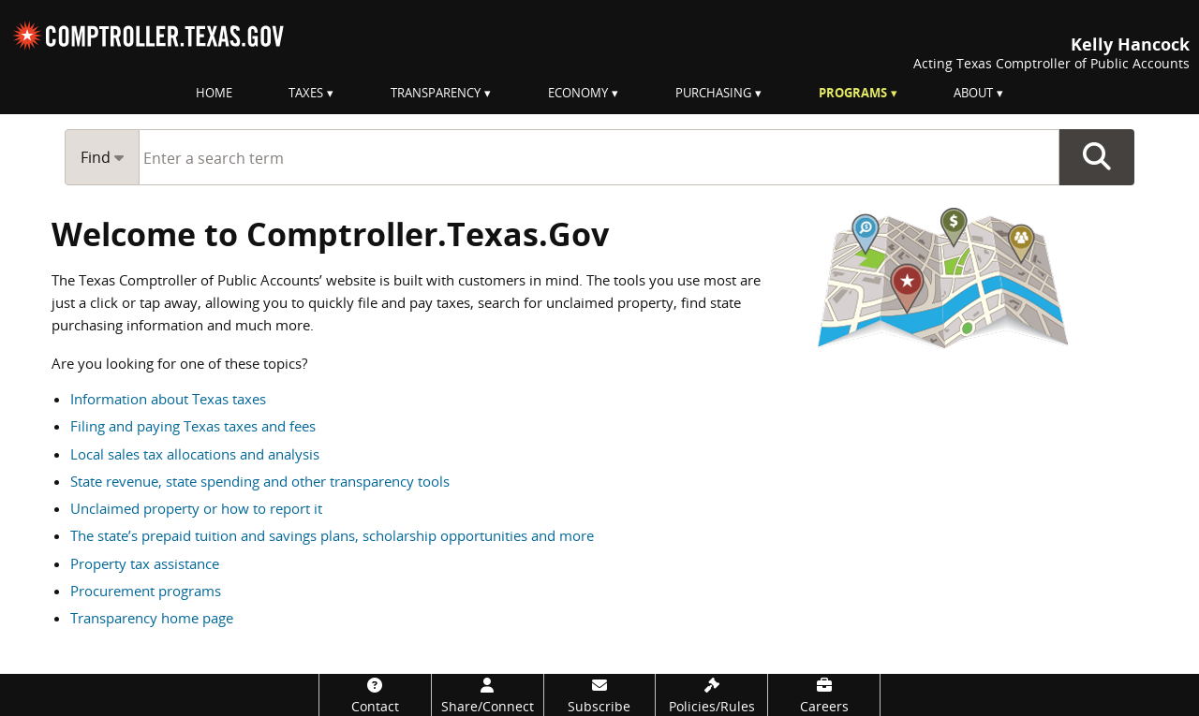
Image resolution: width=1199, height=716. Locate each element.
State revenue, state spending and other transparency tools (260, 481)
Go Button (1096, 157)
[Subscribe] (600, 695)
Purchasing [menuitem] (713, 92)
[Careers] (824, 695)
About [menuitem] (973, 92)
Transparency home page (151, 617)
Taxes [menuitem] (306, 92)
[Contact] (375, 695)
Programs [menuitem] (853, 92)
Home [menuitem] (214, 92)
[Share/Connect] (487, 695)
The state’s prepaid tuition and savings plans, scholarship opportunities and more (332, 535)
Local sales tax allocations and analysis (194, 454)
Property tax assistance (144, 563)
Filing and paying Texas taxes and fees (193, 425)
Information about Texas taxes (168, 398)
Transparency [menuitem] (436, 92)
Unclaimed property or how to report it (196, 508)
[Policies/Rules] (711, 695)
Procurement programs (145, 590)
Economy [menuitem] (578, 92)
